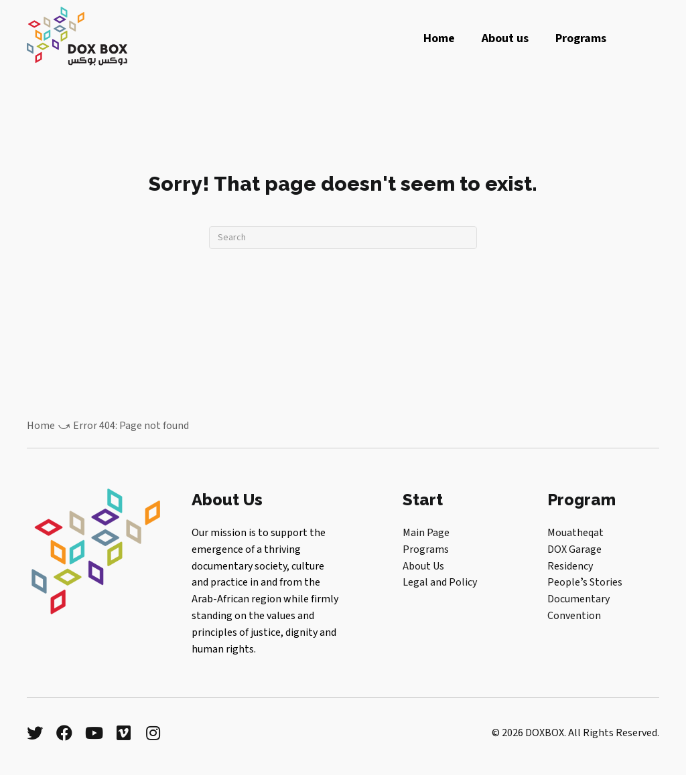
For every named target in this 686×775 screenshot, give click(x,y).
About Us (423, 566)
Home (41, 425)
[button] (35, 733)
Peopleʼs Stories (584, 582)
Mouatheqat (575, 532)
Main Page (426, 532)
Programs (426, 549)
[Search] (343, 237)
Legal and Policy (440, 582)
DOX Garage (574, 549)
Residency (570, 566)
